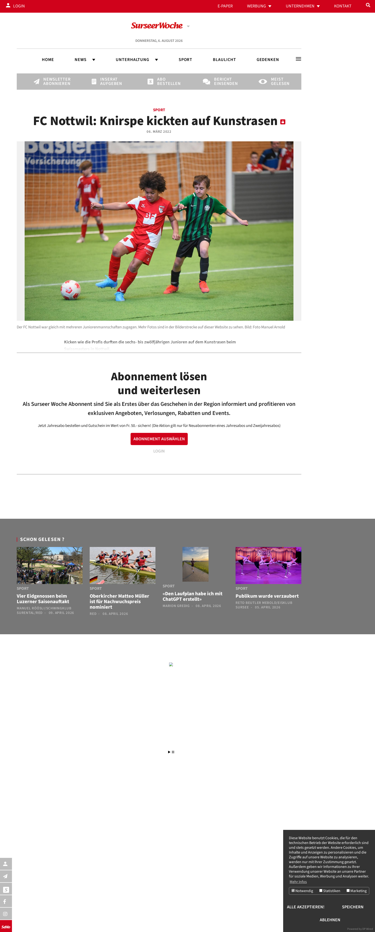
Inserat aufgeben (108, 81)
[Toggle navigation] (298, 59)
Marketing (357, 890)
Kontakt (343, 6)
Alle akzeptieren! (306, 907)
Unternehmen (300, 6)
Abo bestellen (165, 81)
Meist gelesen (279, 81)
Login (19, 6)
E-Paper (225, 6)
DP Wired (367, 929)
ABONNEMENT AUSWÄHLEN (159, 439)
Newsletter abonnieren (51, 81)
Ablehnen (330, 920)
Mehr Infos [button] (298, 881)
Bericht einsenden (222, 81)
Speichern (353, 907)
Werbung (256, 6)
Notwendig (302, 890)
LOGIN (159, 451)
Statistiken (329, 890)
